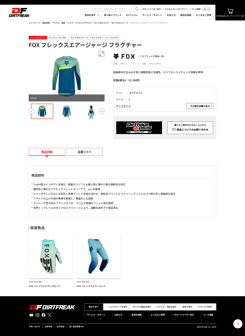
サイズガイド (123, 106)
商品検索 (46, 22)
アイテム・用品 (58, 22)
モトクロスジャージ (119, 22)
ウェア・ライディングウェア (80, 22)
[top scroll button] (237, 324)
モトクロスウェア (101, 22)
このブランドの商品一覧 (152, 56)
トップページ (34, 22)
